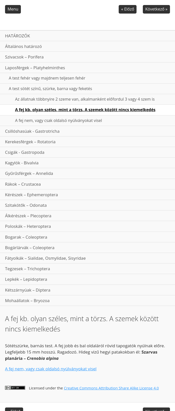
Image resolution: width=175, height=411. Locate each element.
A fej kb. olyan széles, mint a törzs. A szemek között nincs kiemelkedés (85, 109)
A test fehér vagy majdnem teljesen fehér (47, 78)
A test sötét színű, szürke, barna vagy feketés (50, 88)
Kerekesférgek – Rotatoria (30, 142)
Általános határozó (23, 46)
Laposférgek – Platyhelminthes (35, 68)
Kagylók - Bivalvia (21, 163)
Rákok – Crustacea (23, 184)
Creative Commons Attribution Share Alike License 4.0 (111, 387)
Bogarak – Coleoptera (26, 237)
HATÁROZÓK (17, 36)
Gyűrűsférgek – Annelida (29, 173)
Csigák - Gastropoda (25, 152)
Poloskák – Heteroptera (28, 226)
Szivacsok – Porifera (24, 57)
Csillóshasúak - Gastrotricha (32, 131)
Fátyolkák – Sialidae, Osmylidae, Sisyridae (45, 258)
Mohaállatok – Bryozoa (27, 300)
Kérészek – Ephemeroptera (31, 194)
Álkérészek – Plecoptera (28, 216)
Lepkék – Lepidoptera (26, 279)
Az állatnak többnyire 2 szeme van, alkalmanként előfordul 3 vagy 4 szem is (85, 99)
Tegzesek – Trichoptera (27, 268)
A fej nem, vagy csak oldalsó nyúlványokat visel (58, 120)
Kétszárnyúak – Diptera (27, 290)
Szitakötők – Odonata (26, 205)
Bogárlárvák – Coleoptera (30, 247)
